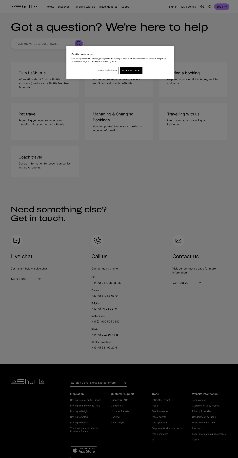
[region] (120, 62)
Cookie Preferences (107, 70)
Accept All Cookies (131, 70)
